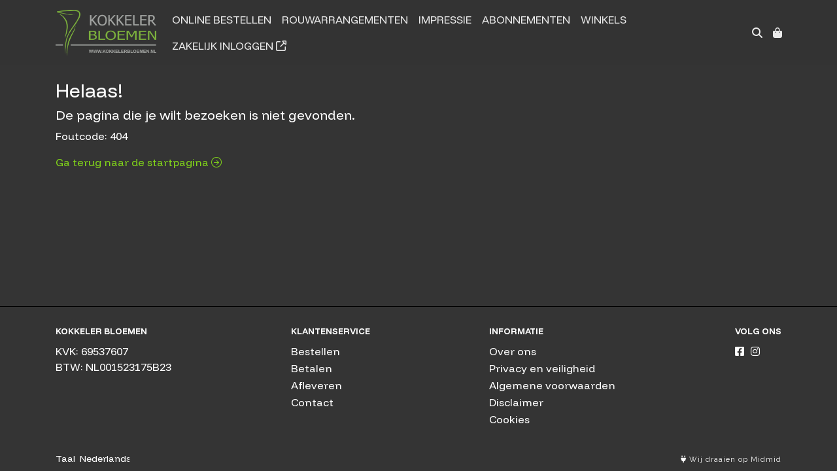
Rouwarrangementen (345, 19)
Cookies (509, 419)
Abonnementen (526, 19)
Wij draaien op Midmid (731, 459)
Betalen (311, 368)
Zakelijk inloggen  (229, 45)
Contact (312, 402)
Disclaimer (516, 402)
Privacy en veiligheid (542, 368)
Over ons (512, 351)
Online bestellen (221, 19)
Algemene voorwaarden (552, 385)
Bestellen (315, 351)
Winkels (603, 19)
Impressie (444, 19)
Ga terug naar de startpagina (139, 162)
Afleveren (316, 385)
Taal (65, 458)
